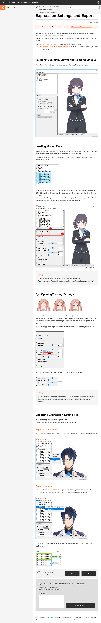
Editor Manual (43, 7)
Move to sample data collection (15, 27)
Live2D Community (90, 617)
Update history (10, 33)
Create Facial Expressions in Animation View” (54, 47)
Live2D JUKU (67, 617)
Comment (43, 593)
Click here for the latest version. (81, 27)
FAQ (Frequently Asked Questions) (16, 36)
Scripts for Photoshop (12, 67)
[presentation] (80, 599)
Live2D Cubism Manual (13, 21)
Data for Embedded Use (47, 44)
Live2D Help (77, 617)
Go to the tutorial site (12, 24)
